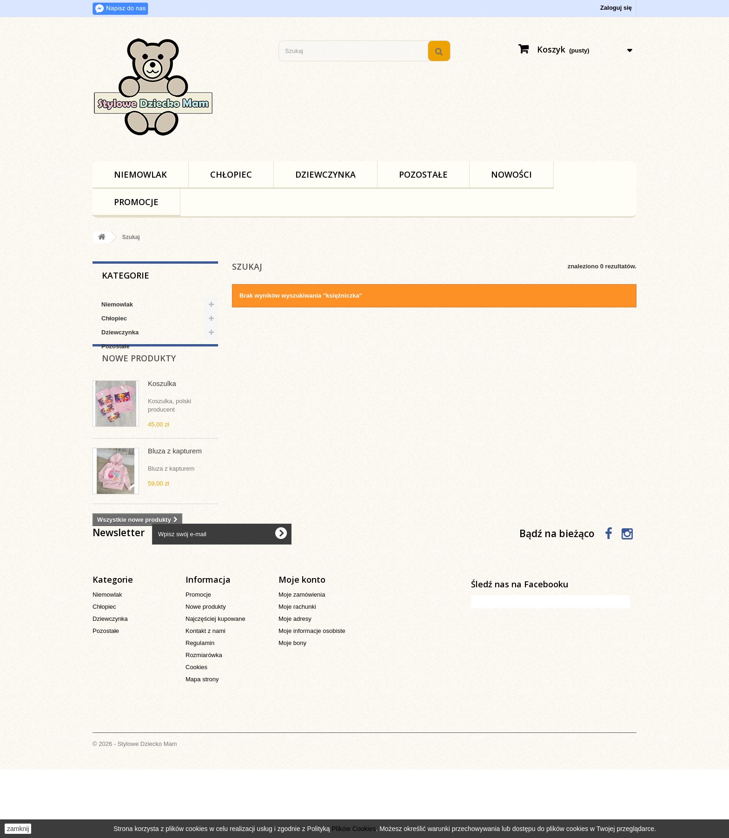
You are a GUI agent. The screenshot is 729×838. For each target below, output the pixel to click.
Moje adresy (294, 687)
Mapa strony (202, 748)
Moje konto (301, 648)
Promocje (136, 201)
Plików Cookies (353, 828)
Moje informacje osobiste (311, 699)
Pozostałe (423, 174)
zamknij (18, 828)
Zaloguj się (616, 7)
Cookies (196, 735)
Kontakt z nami (205, 699)
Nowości (511, 174)
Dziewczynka (325, 174)
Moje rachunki (297, 675)
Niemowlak (140, 174)
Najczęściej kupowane (215, 687)
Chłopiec (231, 174)
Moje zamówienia (301, 663)
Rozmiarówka (204, 723)
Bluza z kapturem (175, 474)
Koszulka (162, 407)
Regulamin (200, 711)
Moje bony (292, 711)
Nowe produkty (139, 381)
